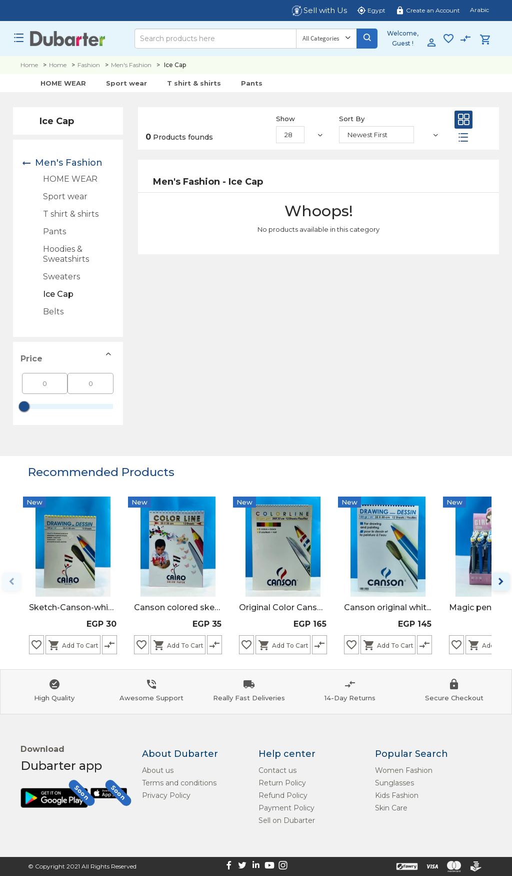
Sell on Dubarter (286, 820)
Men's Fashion (131, 65)
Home (29, 65)
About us (158, 770)
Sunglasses (394, 782)
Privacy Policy (166, 795)
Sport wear (126, 83)
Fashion (89, 65)
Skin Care (391, 807)
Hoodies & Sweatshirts (66, 254)
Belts (53, 311)
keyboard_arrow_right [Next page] (500, 581)
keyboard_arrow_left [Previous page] (11, 581)
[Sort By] (376, 134)
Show (285, 119)
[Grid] (464, 122)
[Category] (326, 39)
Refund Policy (283, 795)
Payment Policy (286, 807)
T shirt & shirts (194, 83)
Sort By (351, 119)
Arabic (479, 10)
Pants (251, 83)
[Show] (290, 134)
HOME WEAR (63, 83)
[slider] (24, 406)
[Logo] (68, 39)
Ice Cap (58, 294)
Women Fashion (403, 770)
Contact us (277, 770)
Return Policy (282, 782)
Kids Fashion (396, 795)
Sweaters (61, 276)
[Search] (215, 39)
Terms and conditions (179, 782)
